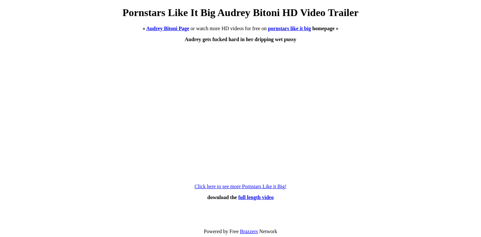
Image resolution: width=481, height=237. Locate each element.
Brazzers (249, 231)
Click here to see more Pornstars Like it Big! (240, 186)
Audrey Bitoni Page (167, 28)
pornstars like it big (289, 28)
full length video (256, 197)
